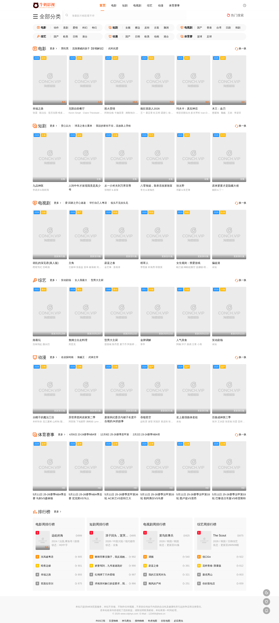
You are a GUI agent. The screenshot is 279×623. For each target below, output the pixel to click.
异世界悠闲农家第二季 (82, 413)
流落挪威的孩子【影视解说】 (88, 48)
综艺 (149, 5)
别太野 (180, 184)
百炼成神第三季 (221, 413)
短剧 (125, 5)
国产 (199, 27)
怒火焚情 (109, 107)
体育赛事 (174, 5)
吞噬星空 (145, 413)
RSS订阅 (100, 615)
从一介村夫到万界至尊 (117, 184)
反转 (146, 27)
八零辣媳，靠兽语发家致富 (156, 184)
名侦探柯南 (67, 354)
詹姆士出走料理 (78, 336)
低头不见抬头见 (119, 201)
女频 (127, 27)
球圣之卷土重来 (83, 124)
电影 (114, 5)
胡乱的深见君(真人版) (46, 260)
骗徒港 (216, 260)
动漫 (160, 5)
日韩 (75, 36)
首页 (102, 5)
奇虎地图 (152, 615)
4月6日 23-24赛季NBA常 (83, 430)
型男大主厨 (97, 277)
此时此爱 (113, 48)
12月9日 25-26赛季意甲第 (114, 430)
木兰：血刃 (218, 107)
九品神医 (38, 184)
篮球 (199, 36)
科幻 (84, 27)
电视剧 (137, 5)
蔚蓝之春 (109, 260)
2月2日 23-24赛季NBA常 (146, 430)
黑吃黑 (65, 48)
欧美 (65, 36)
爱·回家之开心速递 (75, 201)
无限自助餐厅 (77, 107)
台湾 (218, 27)
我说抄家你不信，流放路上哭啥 (113, 124)
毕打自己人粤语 (98, 201)
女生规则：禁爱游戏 (188, 260)
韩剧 (237, 27)
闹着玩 (37, 336)
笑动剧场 (66, 277)
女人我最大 (81, 277)
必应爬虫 (178, 615)
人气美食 (181, 336)
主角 (71, 260)
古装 (156, 27)
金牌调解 (145, 336)
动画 (156, 36)
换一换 (241, 48)
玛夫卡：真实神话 (187, 107)
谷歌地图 (165, 615)
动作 (56, 27)
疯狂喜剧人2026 (150, 107)
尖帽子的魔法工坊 (43, 413)
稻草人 (144, 260)
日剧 (228, 27)
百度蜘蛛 (113, 615)
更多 (53, 48)
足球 (209, 36)
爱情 (75, 27)
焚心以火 (66, 124)
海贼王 (81, 354)
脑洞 (166, 27)
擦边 (137, 27)
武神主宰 (93, 354)
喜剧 (65, 27)
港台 (84, 36)
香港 (209, 27)
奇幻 (94, 27)
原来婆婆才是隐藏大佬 (225, 184)
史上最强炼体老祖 (187, 413)
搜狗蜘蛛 (139, 615)
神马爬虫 (126, 615)
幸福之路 (38, 107)
